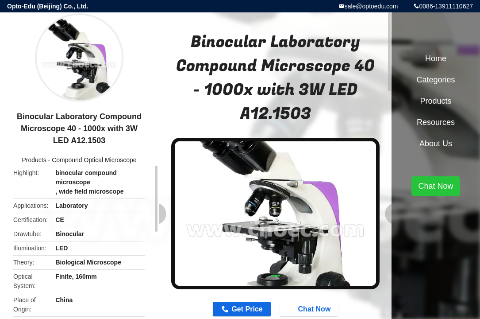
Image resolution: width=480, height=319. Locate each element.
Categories (435, 79)
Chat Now (310, 308)
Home (435, 58)
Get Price (246, 309)
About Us (435, 143)
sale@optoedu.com (371, 6)
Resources (436, 122)
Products (34, 159)
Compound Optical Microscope (94, 159)
